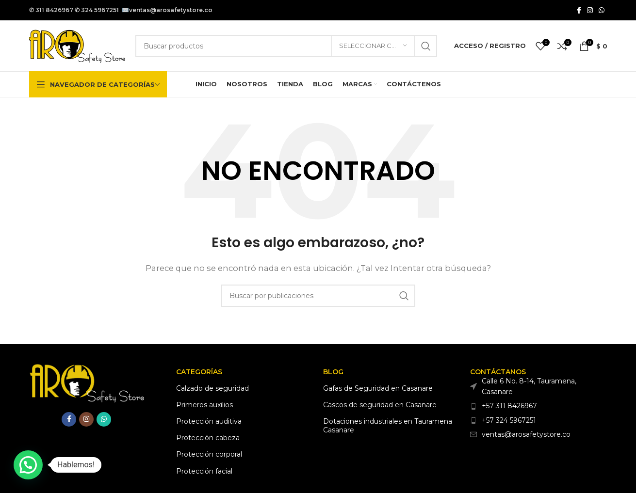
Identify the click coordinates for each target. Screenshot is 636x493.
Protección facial (204, 471)
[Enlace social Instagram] (590, 10)
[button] (28, 464)
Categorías (199, 371)
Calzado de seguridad (212, 388)
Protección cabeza (208, 437)
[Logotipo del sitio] (77, 44)
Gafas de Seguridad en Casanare (378, 388)
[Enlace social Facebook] (579, 10)
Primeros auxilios (204, 404)
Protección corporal (209, 454)
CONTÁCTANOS (498, 371)
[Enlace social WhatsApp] (601, 10)
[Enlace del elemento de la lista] (538, 405)
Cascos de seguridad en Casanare (380, 404)
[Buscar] (286, 46)
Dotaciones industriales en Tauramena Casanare (387, 425)
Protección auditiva (209, 421)
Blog (333, 371)
